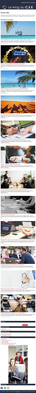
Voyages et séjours (5, 341)
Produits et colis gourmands (6, 340)
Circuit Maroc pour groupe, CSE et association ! (10, 114)
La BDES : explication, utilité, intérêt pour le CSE (10, 164)
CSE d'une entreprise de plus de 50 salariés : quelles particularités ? (14, 189)
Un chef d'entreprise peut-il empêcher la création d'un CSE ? (13, 313)
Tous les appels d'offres (5, 334)
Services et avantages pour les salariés (8, 343)
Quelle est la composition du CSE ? (8, 214)
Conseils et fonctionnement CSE (7, 344)
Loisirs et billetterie (4, 342)
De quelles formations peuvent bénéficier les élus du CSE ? (12, 264)
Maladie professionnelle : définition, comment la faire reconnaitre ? (14, 288)
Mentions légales (24, 391)
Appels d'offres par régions (6, 335)
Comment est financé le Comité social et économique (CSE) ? (13, 139)
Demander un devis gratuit (6, 333)
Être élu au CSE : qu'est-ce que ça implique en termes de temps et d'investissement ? (18, 239)
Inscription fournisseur (25, 2)
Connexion (33, 2)
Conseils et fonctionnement (6, 330)
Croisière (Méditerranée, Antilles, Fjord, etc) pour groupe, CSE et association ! (16, 39)
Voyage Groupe (5, 43)
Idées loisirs (3, 329)
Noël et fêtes (3, 339)
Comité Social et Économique (7, 143)
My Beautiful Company (17, 391)
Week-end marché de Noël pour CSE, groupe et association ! (13, 63)
